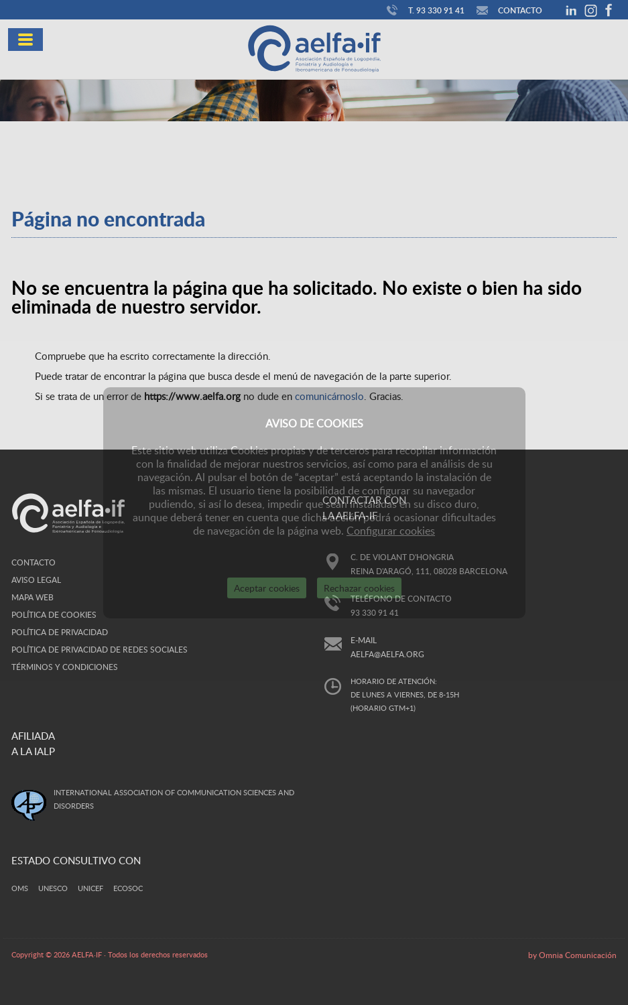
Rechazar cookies (359, 588)
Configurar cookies (391, 530)
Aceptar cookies (267, 588)
